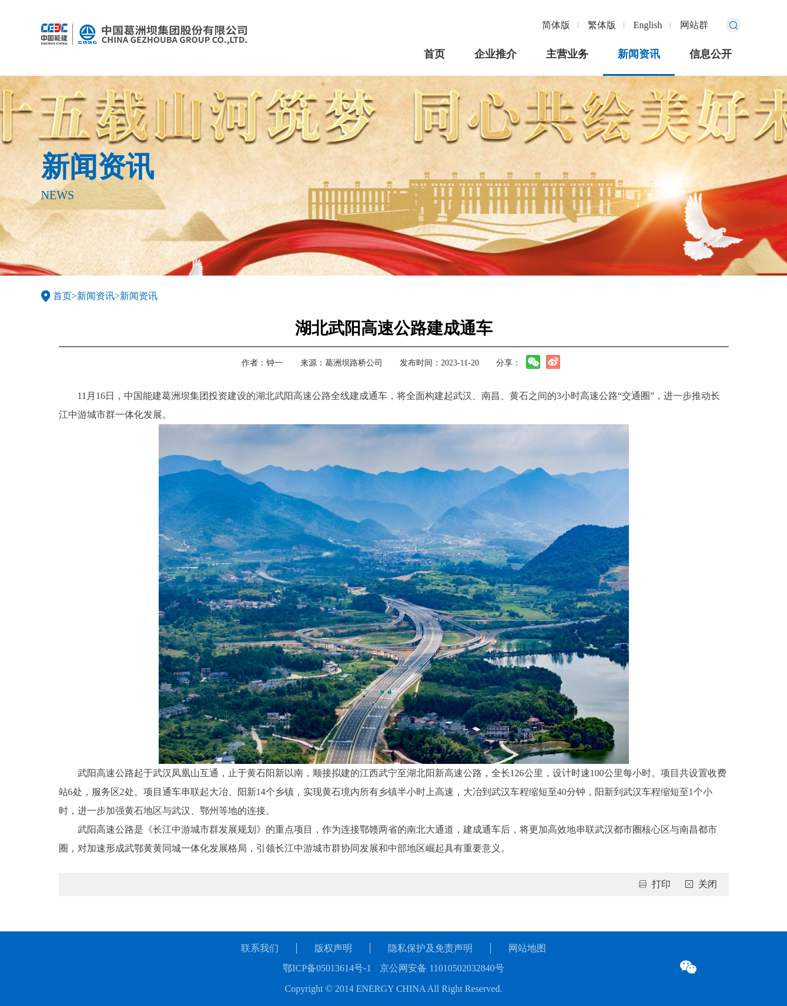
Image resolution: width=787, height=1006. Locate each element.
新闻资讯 (639, 54)
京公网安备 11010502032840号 (442, 968)
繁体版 (602, 25)
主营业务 (567, 54)
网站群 (694, 25)
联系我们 (260, 948)
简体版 (556, 25)
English (648, 25)
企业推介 (495, 54)
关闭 (707, 884)
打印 (661, 884)
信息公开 (710, 54)
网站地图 (527, 948)
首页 (434, 54)
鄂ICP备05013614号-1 (327, 968)
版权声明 (333, 948)
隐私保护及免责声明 (430, 948)
